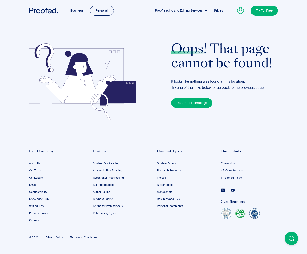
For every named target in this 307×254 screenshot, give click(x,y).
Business (76, 10)
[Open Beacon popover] (291, 238)
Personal (102, 10)
